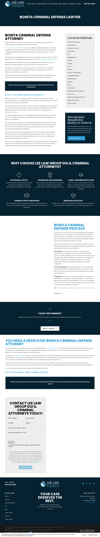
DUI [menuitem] (48, 4)
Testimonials (8, 512)
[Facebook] (87, 483)
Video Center (9, 519)
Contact (7, 516)
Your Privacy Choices (25, 532)
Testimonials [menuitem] (72, 4)
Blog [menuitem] (60, 4)
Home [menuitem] (28, 4)
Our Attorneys (76, 138)
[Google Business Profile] (83, 483)
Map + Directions (90, 502)
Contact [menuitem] (78, 4)
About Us (7, 499)
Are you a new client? (16, 428)
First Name (11, 418)
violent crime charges (19, 357)
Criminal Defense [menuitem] (41, 4)
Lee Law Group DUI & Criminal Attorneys (16, 48)
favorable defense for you (48, 59)
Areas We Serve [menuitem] (54, 4)
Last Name (28, 418)
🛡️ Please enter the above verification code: (23, 445)
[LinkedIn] (90, 483)
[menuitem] (80, 42)
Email (26, 423)
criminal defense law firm (53, 350)
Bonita (17, 98)
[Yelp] (94, 483)
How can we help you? (16, 432)
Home (7, 496)
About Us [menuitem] (33, 4)
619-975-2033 (89, 4)
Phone (9, 423)
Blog (6, 509)
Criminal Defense (10, 503)
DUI (6, 506)
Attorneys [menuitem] (65, 4)
